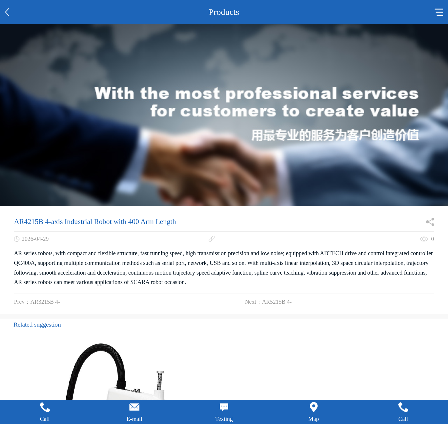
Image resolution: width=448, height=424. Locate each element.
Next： (268, 302)
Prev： (37, 302)
